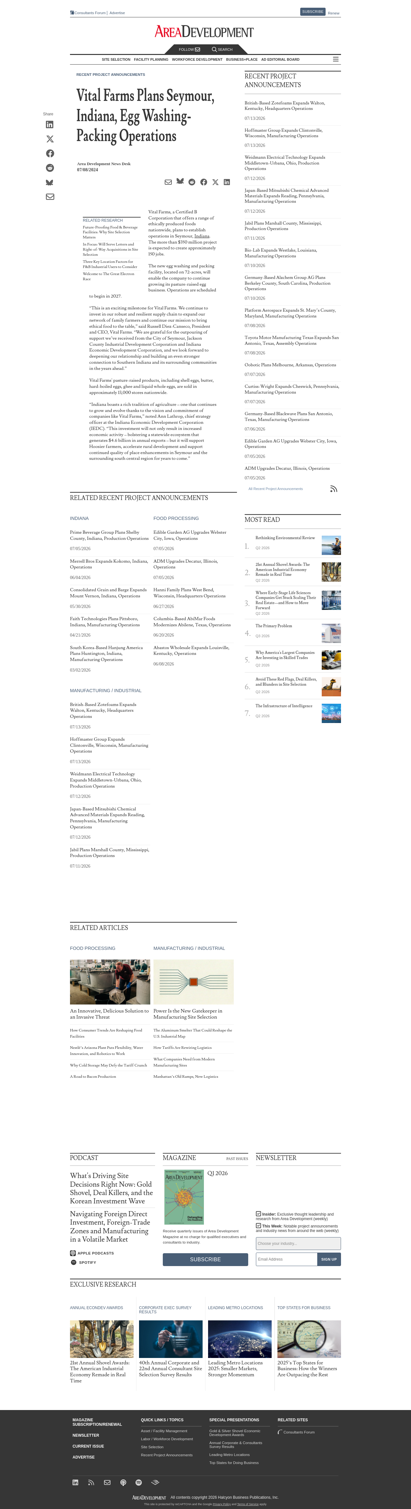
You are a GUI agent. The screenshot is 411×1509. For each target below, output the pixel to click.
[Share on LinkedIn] (52, 125)
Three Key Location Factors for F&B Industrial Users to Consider (110, 264)
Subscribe (313, 11)
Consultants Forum (90, 13)
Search (222, 49)
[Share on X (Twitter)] (52, 139)
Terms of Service (248, 1504)
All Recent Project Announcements (276, 489)
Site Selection (152, 1447)
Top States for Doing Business (234, 1463)
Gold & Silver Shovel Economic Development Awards (234, 1433)
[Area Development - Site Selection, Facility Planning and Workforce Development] (206, 31)
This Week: (297, 1228)
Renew (333, 13)
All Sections (336, 59)
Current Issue (88, 1446)
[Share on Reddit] (52, 168)
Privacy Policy (222, 1504)
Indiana (202, 236)
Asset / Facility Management (164, 1431)
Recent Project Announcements (110, 74)
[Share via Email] (52, 197)
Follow (189, 49)
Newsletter (86, 1435)
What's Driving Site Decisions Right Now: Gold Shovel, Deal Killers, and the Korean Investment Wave (111, 1189)
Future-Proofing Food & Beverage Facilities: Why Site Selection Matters (110, 232)
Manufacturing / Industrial (106, 690)
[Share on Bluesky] (52, 183)
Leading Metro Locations (229, 1455)
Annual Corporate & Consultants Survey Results (235, 1445)
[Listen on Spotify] (112, 1262)
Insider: (295, 1216)
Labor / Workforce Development (167, 1439)
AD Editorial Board (280, 59)
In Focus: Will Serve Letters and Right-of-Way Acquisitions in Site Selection (110, 249)
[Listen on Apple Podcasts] (112, 1253)
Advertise (117, 13)
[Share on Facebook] (52, 154)
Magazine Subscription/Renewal (97, 1422)
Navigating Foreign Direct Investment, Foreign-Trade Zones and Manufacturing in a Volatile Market (110, 1227)
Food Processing (176, 518)
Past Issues (237, 1158)
